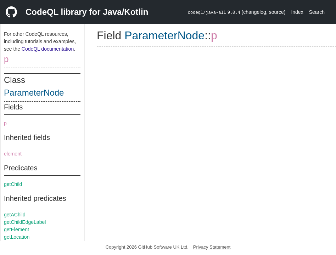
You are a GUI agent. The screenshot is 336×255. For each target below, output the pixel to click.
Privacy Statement (212, 247)
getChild (13, 184)
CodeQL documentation (48, 49)
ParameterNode (34, 92)
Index (297, 12)
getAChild (15, 214)
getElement (16, 229)
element (13, 154)
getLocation (16, 237)
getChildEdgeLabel (25, 222)
